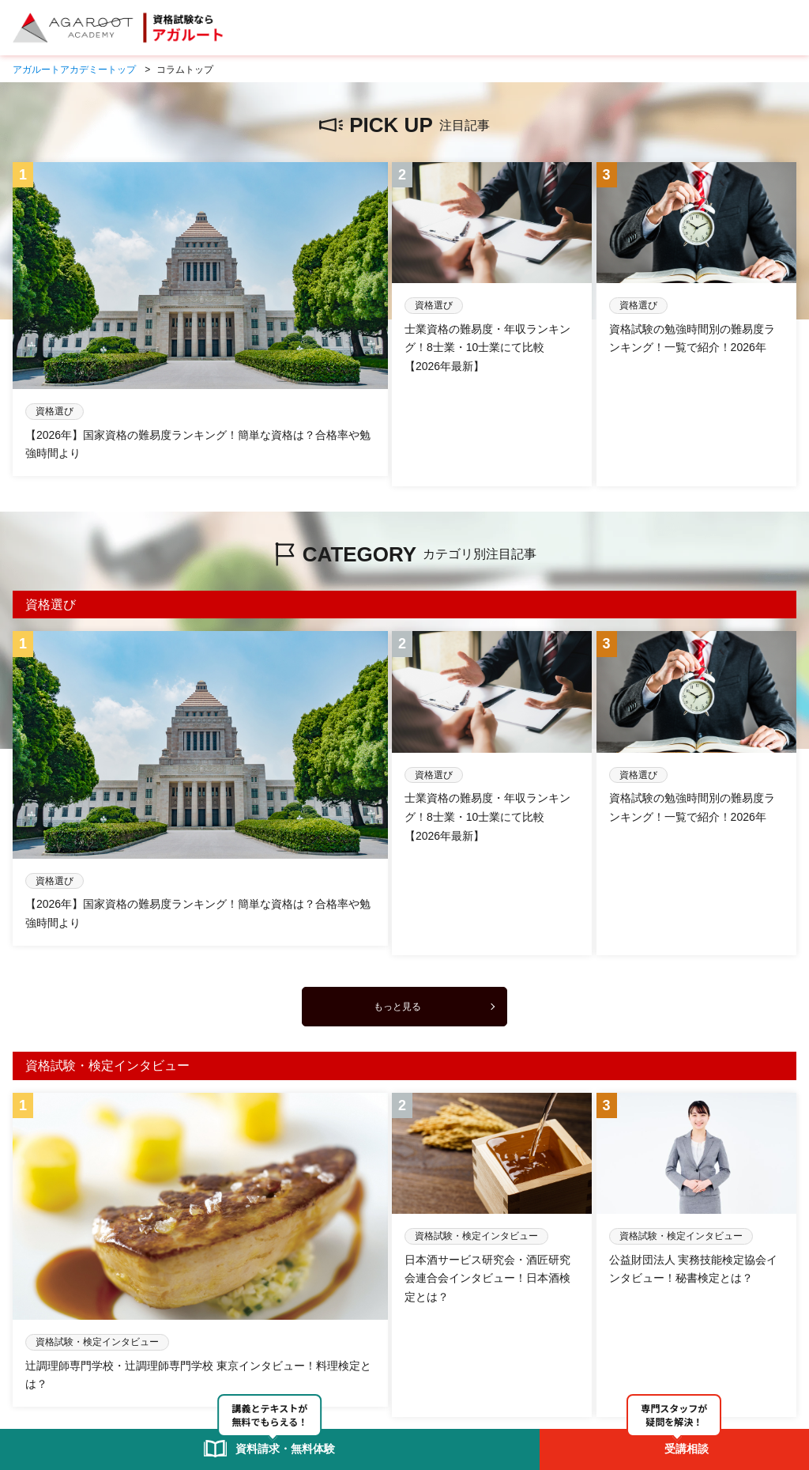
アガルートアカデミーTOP (69, 1334)
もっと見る (397, 833)
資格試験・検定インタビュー (175, 1301)
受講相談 (284, 1334)
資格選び (269, 1301)
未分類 (87, 1301)
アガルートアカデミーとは (196, 1334)
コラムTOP (36, 1301)
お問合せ (433, 1334)
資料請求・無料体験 (358, 1334)
